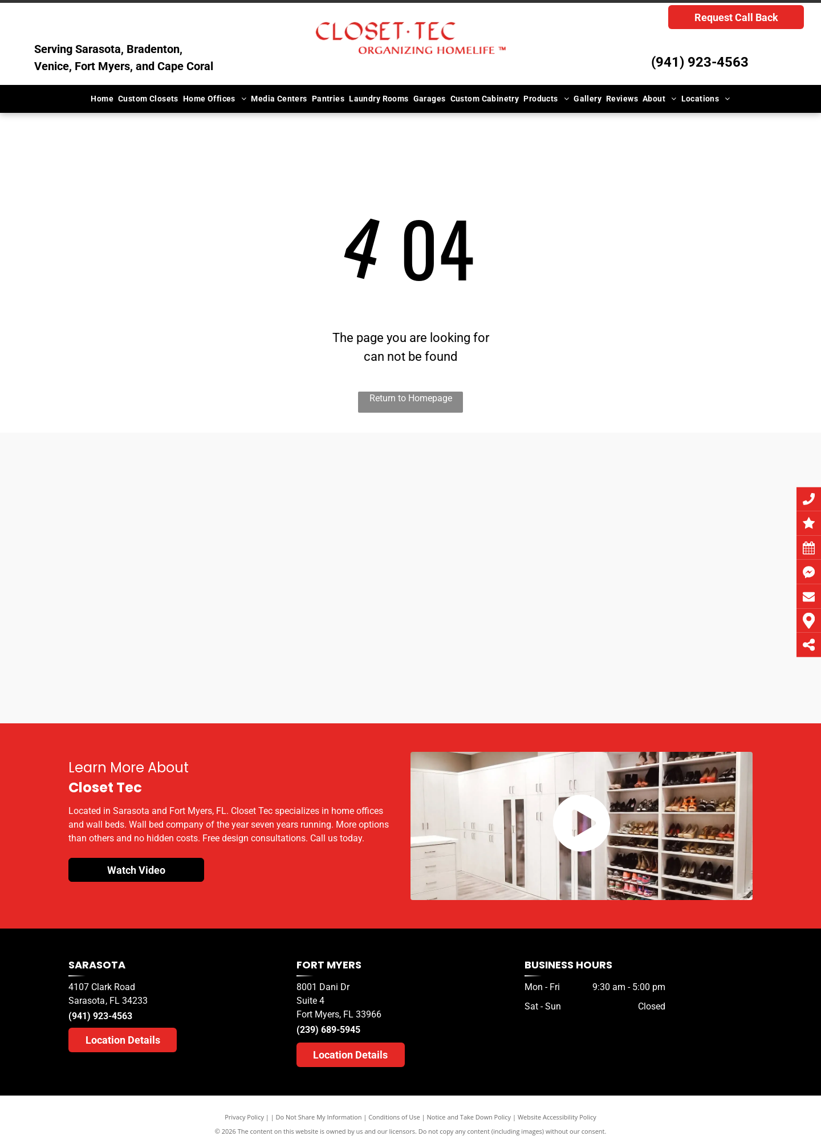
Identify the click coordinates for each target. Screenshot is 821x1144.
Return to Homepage (410, 398)
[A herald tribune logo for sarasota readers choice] (176, 599)
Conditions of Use (394, 1117)
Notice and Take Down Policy (469, 1117)
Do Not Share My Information (319, 1117)
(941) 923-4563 (700, 62)
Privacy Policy (244, 1117)
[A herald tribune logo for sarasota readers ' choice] (332, 626)
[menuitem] (102, 99)
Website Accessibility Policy (557, 1117)
